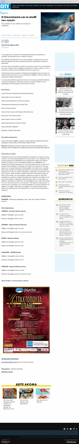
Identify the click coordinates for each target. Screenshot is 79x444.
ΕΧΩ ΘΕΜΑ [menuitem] (21, 5)
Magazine (53, 2)
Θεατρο (4, 13)
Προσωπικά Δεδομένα (53, 437)
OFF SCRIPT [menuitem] (58, 5)
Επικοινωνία (41, 437)
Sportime (22, 2)
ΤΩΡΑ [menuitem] (14, 5)
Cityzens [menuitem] (74, 5)
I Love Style (41, 2)
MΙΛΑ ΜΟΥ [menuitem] (29, 5)
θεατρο (24, 35)
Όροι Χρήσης (24, 437)
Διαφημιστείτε (66, 437)
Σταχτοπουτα (6, 35)
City (36, 2)
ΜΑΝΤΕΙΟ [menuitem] (50, 5)
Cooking (59, 2)
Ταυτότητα (33, 437)
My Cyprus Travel (67, 2)
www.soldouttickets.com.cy (9, 362)
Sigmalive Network (3, 1)
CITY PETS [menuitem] (66, 5)
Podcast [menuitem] (15, 7)
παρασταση (16, 35)
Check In (47, 2)
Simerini (17, 2)
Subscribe (75, 437)
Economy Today (30, 2)
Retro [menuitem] (36, 5)
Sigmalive (11, 2)
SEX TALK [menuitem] (42, 5)
